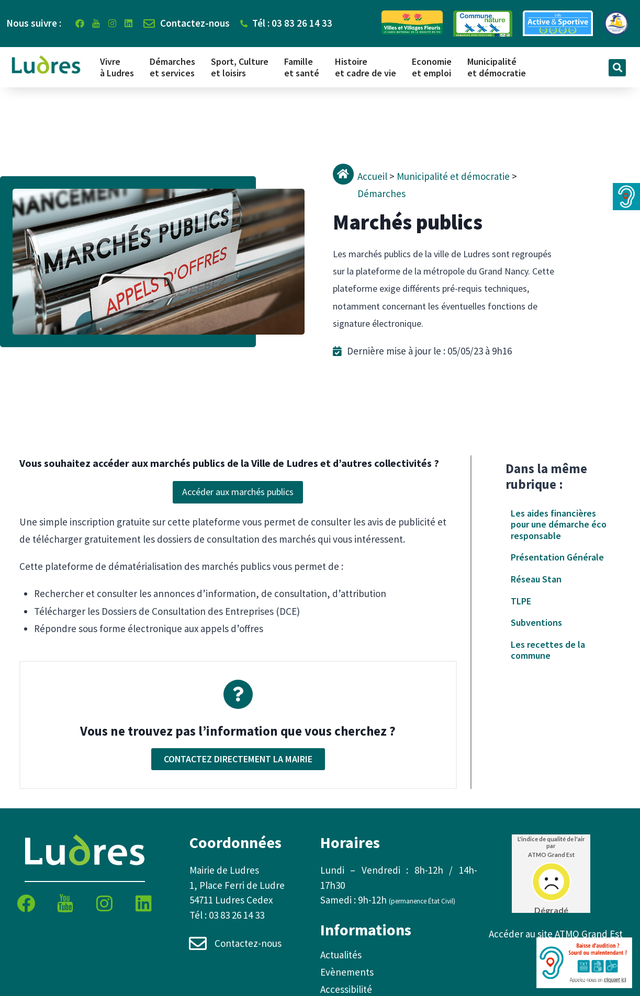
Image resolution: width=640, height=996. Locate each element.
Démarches (381, 193)
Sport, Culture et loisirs (239, 67)
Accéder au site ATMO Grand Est (556, 934)
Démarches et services (172, 67)
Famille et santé (301, 67)
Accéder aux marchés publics (238, 492)
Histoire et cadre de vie (365, 67)
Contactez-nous (248, 943)
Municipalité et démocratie (496, 67)
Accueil (372, 176)
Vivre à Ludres (117, 67)
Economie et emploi (432, 67)
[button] (617, 67)
